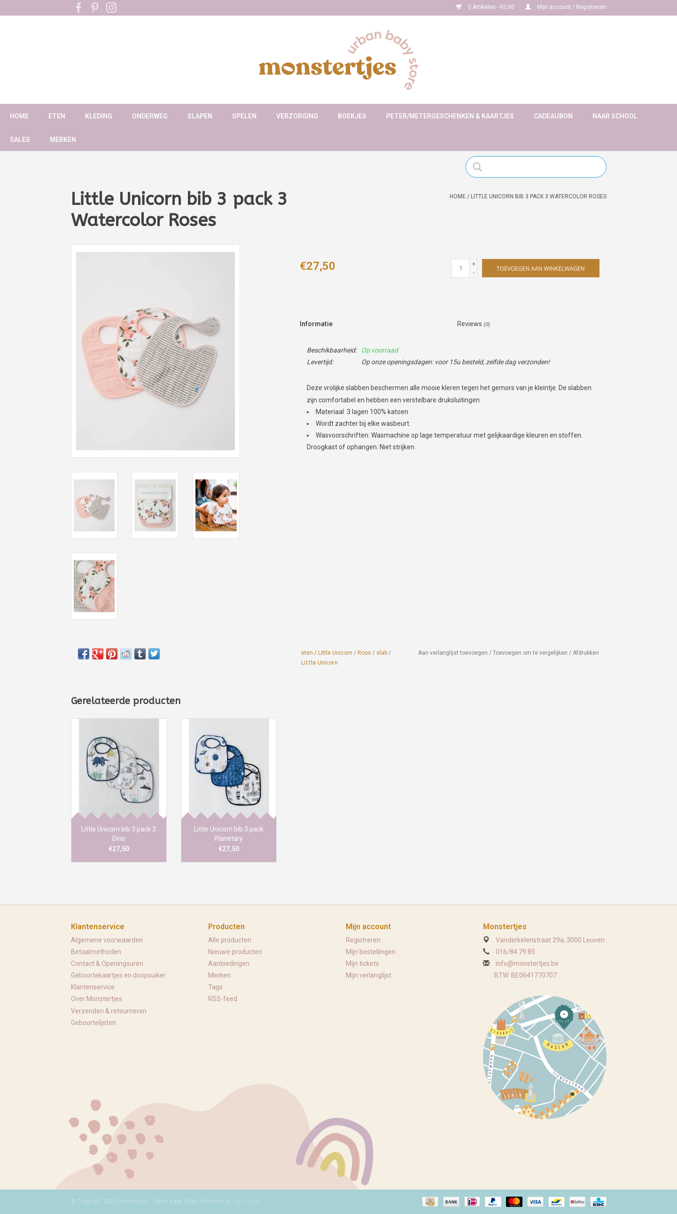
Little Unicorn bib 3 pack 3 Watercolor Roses (539, 196)
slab (381, 653)
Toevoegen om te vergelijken (531, 653)
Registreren (363, 940)
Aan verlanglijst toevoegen (453, 653)
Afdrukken (586, 653)
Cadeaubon (553, 116)
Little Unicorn (335, 653)
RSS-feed (222, 999)
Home (19, 116)
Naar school (615, 116)
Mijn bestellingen (371, 952)
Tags (215, 987)
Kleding (98, 116)
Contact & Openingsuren (107, 963)
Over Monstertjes (96, 999)
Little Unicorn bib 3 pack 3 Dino (118, 833)
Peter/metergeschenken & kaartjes (450, 116)
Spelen (244, 116)
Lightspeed (247, 1201)
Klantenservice (93, 987)
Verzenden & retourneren (109, 1011)
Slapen (199, 116)
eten (307, 653)
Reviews (473, 324)
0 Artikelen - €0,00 (486, 7)
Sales (20, 139)
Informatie (316, 324)
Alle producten (229, 940)
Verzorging (297, 116)
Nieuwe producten (235, 952)
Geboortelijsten (93, 1022)
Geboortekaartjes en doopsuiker (118, 975)
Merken (63, 139)
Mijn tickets (362, 963)
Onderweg (150, 116)
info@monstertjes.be (527, 963)
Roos (364, 653)
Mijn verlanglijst (368, 975)
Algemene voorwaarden (107, 940)
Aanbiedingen (228, 963)
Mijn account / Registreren (566, 7)
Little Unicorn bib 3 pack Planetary (229, 833)
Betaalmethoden (96, 952)
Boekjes (352, 116)
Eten (56, 116)
